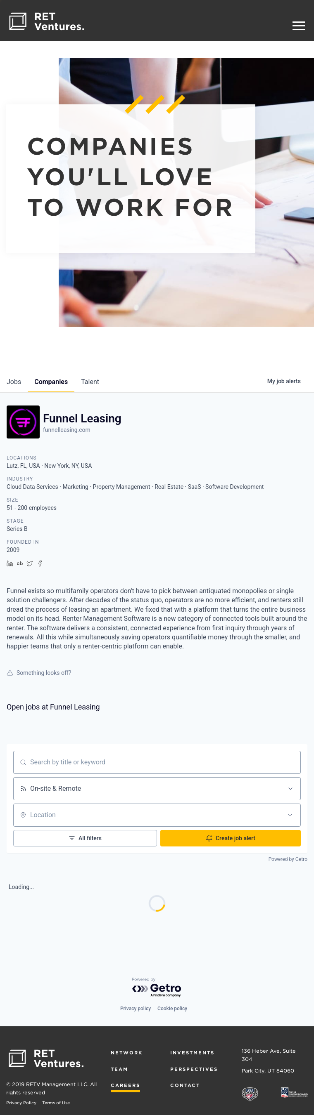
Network (127, 1053)
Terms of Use (56, 1102)
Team (119, 1069)
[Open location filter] (290, 815)
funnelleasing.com (66, 430)
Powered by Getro (288, 859)
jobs (14, 382)
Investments (192, 1053)
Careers (125, 1085)
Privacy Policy (21, 1102)
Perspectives (194, 1069)
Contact (185, 1085)
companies (51, 382)
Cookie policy (172, 1008)
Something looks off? (39, 672)
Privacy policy (135, 1008)
